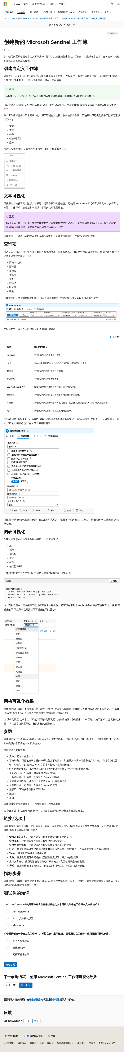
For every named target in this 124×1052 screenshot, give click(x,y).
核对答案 (10, 964)
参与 (42, 1043)
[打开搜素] (112, 4)
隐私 (49, 1043)
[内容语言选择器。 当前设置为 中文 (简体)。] (12, 1036)
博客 (32, 1043)
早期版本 (22, 1043)
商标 (91, 1043)
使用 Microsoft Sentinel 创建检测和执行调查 (38, 18)
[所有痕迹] (6, 18)
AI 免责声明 (9, 1043)
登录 (118, 3)
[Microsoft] (5, 4)
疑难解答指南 (36, 999)
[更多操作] (117, 18)
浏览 (13, 18)
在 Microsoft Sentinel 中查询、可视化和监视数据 (84, 18)
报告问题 (54, 999)
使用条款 (81, 1043)
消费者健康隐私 (64, 1043)
